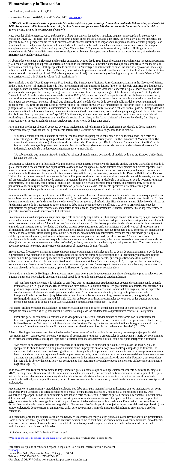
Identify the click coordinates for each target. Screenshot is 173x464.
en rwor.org (75, 17)
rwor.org (13, 449)
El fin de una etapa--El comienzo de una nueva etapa (36, 437)
